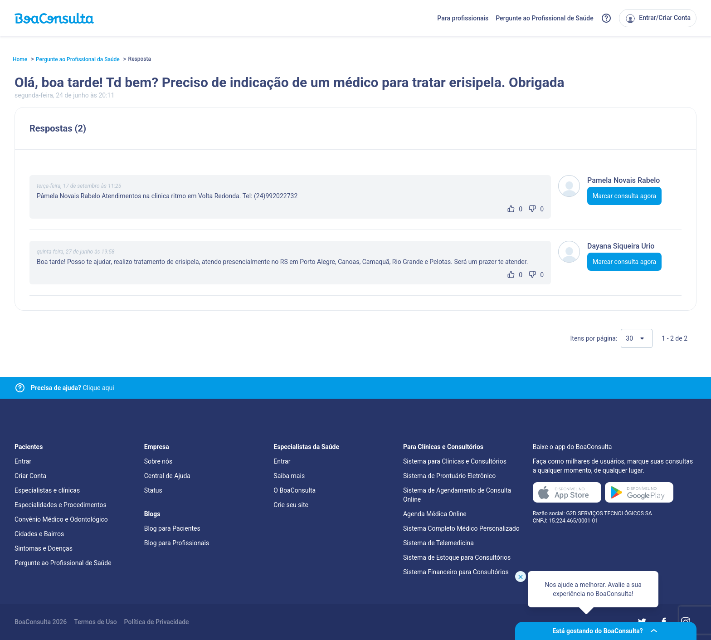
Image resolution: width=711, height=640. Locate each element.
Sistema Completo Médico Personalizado (461, 528)
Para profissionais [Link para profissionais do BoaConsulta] (462, 18)
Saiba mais (289, 475)
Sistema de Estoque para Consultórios (457, 557)
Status (153, 490)
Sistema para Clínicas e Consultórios (454, 461)
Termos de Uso (95, 621)
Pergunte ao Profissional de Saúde (545, 18)
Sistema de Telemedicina (438, 543)
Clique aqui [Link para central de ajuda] (72, 387)
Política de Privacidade (156, 621)
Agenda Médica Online (435, 514)
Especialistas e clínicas (47, 490)
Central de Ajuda (167, 475)
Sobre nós (158, 461)
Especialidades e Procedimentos (61, 504)
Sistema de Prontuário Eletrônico (449, 475)
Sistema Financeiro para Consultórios (456, 572)
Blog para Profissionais (176, 543)
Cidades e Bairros (39, 533)
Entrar (23, 461)
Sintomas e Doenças (44, 548)
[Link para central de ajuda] (20, 387)
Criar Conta (30, 475)
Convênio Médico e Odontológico (61, 519)
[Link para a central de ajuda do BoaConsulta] (606, 18)
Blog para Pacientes (172, 528)
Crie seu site (290, 504)
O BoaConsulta (294, 490)
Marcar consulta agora (624, 196)
